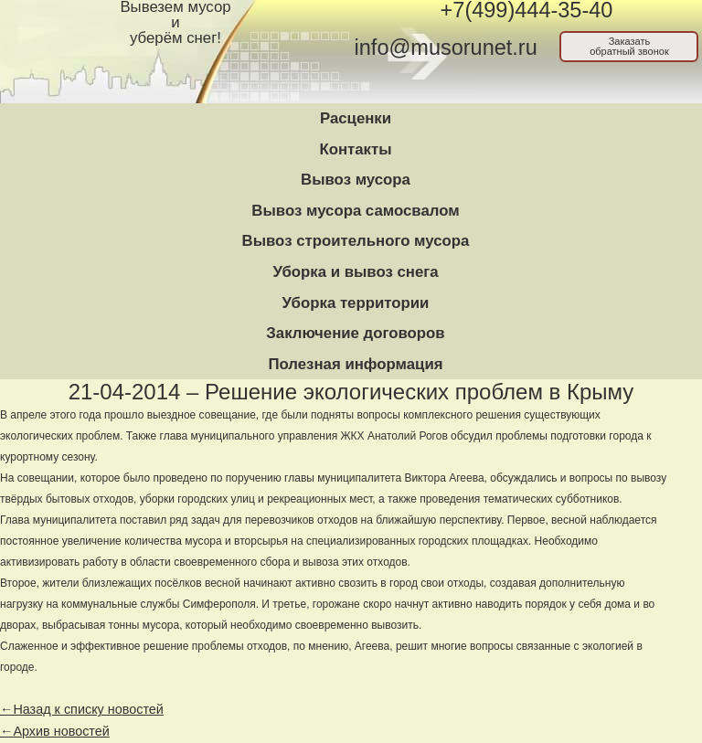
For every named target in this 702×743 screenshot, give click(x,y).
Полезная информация (355, 364)
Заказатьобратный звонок (629, 46)
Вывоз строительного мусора (356, 240)
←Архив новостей (55, 731)
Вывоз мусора (355, 179)
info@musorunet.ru (446, 47)
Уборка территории (356, 303)
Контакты (355, 149)
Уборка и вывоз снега (355, 272)
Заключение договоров (355, 333)
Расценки (355, 118)
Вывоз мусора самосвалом (355, 210)
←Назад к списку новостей (82, 709)
